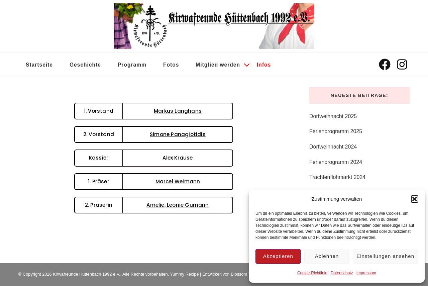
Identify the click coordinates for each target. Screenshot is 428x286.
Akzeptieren (278, 256)
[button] (414, 199)
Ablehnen (327, 256)
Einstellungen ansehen (385, 256)
